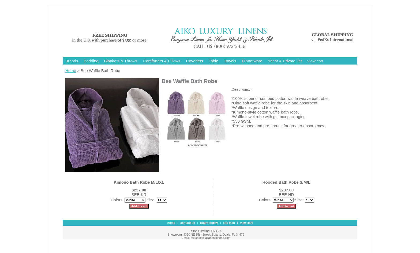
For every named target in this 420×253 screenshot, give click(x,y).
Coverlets (194, 61)
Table (213, 61)
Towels (230, 61)
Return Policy (209, 222)
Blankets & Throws (121, 61)
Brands (71, 61)
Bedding (91, 61)
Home (70, 70)
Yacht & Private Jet (285, 61)
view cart (315, 61)
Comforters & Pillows (161, 61)
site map (229, 222)
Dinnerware (252, 61)
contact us (187, 222)
